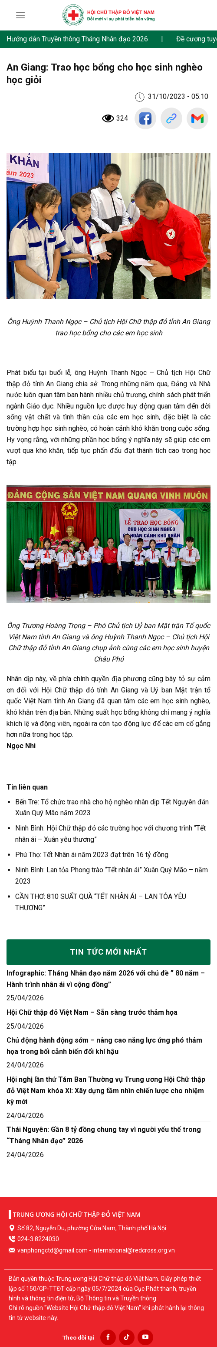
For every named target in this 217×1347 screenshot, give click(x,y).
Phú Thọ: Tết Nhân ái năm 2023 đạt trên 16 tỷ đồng (92, 855)
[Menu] (20, 15)
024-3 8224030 (38, 1239)
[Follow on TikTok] (127, 1337)
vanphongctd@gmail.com (52, 1250)
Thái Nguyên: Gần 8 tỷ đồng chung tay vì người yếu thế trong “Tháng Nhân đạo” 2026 (104, 1135)
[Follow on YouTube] (145, 1337)
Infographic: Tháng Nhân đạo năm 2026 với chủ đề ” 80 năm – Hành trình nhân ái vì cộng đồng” (106, 979)
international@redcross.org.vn (133, 1250)
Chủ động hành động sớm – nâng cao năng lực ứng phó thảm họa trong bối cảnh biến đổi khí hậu (104, 1046)
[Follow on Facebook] (108, 1337)
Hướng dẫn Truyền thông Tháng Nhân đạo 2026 (77, 39)
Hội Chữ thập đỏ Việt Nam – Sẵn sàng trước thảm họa (92, 1012)
